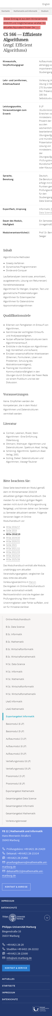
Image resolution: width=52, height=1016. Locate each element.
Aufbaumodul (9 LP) (16, 754)
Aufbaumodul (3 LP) (16, 739)
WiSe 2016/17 (13, 527)
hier (37, 27)
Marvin (32, 582)
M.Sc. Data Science (15, 664)
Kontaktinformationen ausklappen (46, 917)
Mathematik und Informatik (25, 11)
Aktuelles (8, 979)
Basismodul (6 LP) (15, 724)
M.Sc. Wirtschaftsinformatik (20, 686)
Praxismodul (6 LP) (15, 783)
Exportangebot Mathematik (20, 791)
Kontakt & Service (16, 968)
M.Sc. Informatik (14, 671)
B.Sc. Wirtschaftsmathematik (20, 656)
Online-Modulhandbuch (18, 619)
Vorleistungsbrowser (16, 821)
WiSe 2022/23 (13, 552)
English (46, 4)
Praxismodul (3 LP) (15, 776)
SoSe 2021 (11, 545)
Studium (44, 11)
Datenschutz (9, 907)
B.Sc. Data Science (15, 627)
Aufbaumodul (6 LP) (16, 746)
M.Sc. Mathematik (15, 679)
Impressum (7, 901)
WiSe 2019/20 (13, 538)
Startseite (5, 11)
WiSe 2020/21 (13, 541)
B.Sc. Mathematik (15, 642)
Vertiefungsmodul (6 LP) (18, 761)
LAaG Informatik (14, 701)
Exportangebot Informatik (20, 716)
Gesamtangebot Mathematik (20, 813)
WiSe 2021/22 (13, 548)
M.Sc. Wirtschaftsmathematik (21, 694)
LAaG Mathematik (15, 709)
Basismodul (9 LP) (15, 731)
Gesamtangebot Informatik (20, 806)
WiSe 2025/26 (13, 559)
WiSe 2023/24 (13, 556)
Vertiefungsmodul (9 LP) (18, 768)
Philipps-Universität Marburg (13, 918)
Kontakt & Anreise (16, 886)
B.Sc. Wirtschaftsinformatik (19, 649)
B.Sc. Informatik (14, 634)
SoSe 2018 (11, 530)
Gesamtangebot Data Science (21, 798)
